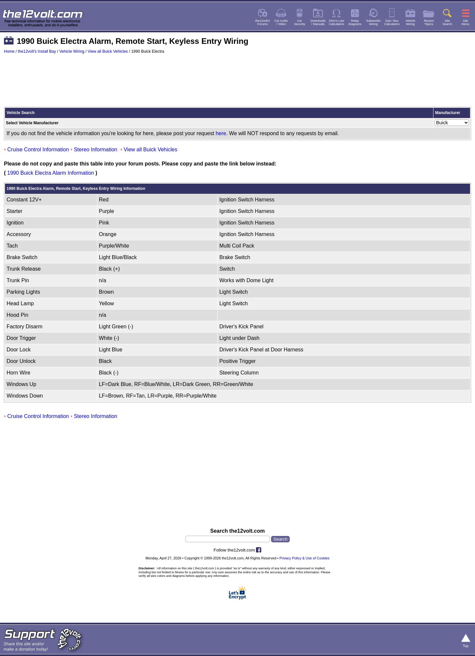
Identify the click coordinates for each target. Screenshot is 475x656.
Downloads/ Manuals (318, 22)
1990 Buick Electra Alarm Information (50, 173)
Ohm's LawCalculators (336, 22)
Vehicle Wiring (71, 51)
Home (9, 51)
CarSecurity (299, 22)
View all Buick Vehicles (108, 51)
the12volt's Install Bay (37, 51)
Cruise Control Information (38, 149)
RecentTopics (429, 22)
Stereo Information (95, 149)
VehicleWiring (410, 22)
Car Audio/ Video (281, 22)
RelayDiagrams (355, 22)
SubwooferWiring (373, 22)
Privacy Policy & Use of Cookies (304, 558)
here (221, 133)
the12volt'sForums (262, 22)
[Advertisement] (237, 83)
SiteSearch (447, 22)
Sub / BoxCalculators (392, 22)
